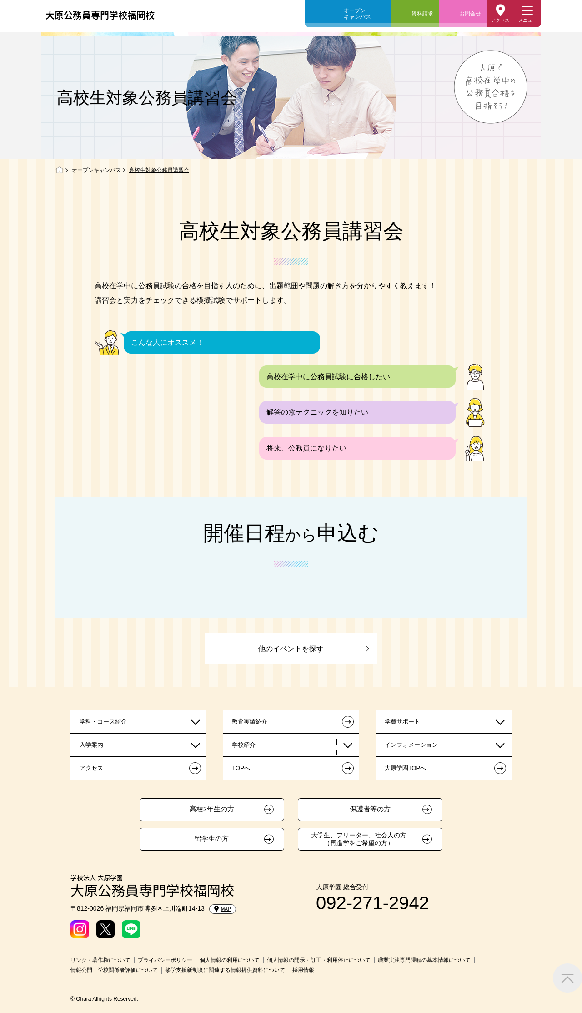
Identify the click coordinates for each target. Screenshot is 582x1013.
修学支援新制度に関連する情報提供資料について (225, 970)
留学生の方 (212, 838)
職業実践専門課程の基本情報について (424, 960)
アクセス (500, 20)
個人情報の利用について (230, 960)
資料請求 (422, 13)
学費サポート (402, 721)
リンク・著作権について (100, 960)
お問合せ (470, 13)
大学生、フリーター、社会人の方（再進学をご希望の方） (358, 838)
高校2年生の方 (212, 809)
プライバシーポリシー (165, 960)
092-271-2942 (372, 903)
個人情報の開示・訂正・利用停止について (319, 960)
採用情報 (303, 970)
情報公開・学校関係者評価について (114, 970)
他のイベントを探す (291, 649)
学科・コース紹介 (103, 721)
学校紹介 (244, 744)
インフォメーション (411, 744)
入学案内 (91, 744)
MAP (222, 909)
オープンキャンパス (357, 13)
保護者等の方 (370, 809)
